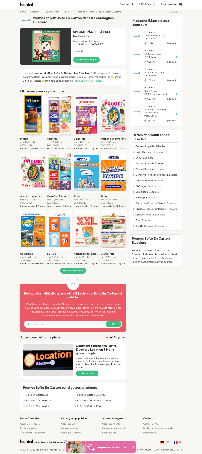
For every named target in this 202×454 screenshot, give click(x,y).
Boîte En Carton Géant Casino (92, 400)
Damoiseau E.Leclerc (145, 191)
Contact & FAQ (150, 424)
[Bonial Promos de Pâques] (101, 447)
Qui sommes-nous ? (30, 424)
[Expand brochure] (45, 46)
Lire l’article (87, 373)
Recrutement (150, 432)
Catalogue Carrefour (71, 432)
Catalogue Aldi (109, 432)
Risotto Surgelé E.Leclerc (148, 225)
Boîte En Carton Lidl (35, 394)
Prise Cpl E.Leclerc (144, 197)
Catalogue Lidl (68, 424)
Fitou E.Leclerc (142, 220)
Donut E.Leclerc (142, 157)
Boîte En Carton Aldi (36, 406)
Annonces (175, 11)
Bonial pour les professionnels (158, 428)
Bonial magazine (28, 428)
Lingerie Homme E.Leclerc (148, 180)
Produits (81, 12)
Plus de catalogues (73, 270)
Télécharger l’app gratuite (32, 432)
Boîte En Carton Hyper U (38, 400)
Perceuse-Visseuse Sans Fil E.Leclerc (154, 203)
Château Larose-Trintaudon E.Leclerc (154, 208)
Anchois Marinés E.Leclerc (148, 163)
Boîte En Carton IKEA (87, 406)
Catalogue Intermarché (113, 428)
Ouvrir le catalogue (86, 59)
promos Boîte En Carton (88, 80)
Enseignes (35, 12)
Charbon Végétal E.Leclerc (148, 214)
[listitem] (33, 122)
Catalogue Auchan (111, 424)
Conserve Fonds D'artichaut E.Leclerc (154, 174)
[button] (73, 46)
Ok (113, 324)
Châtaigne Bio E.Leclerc (147, 186)
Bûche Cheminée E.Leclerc (149, 169)
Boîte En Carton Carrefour (90, 394)
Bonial (23, 12)
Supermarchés (52, 12)
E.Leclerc (68, 12)
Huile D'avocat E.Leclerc (147, 151)
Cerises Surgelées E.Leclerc (149, 146)
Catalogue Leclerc (70, 428)
